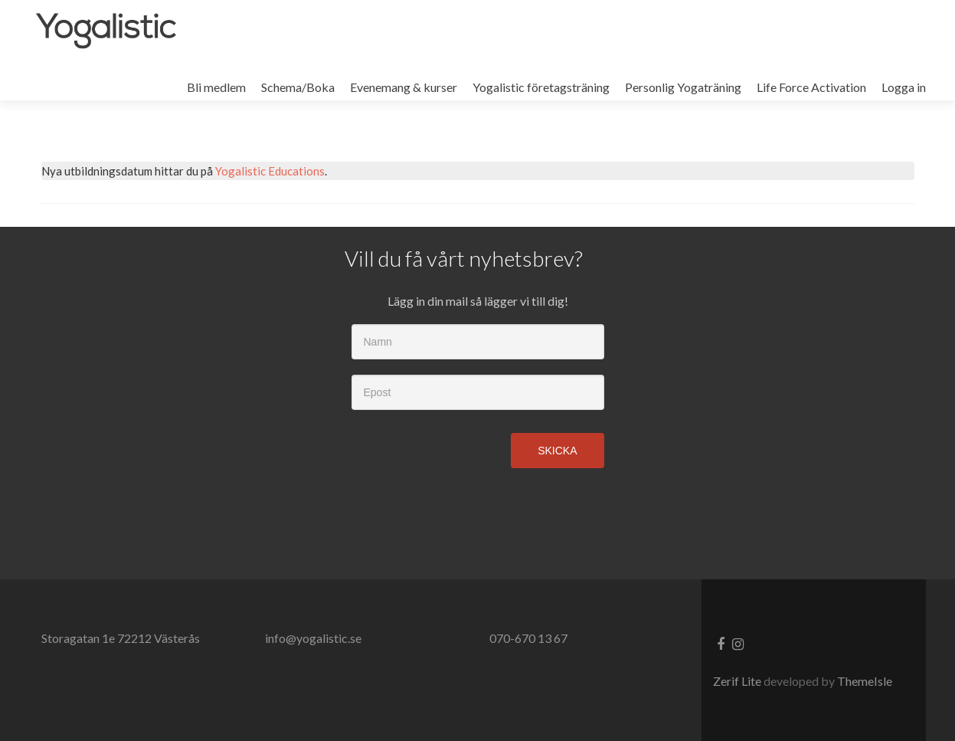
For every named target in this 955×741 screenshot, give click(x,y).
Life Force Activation (811, 87)
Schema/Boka (298, 87)
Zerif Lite (738, 681)
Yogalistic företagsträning (541, 87)
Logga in (903, 87)
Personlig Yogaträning (683, 87)
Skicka (557, 450)
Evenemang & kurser (403, 87)
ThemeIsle (864, 681)
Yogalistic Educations (270, 171)
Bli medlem (216, 87)
